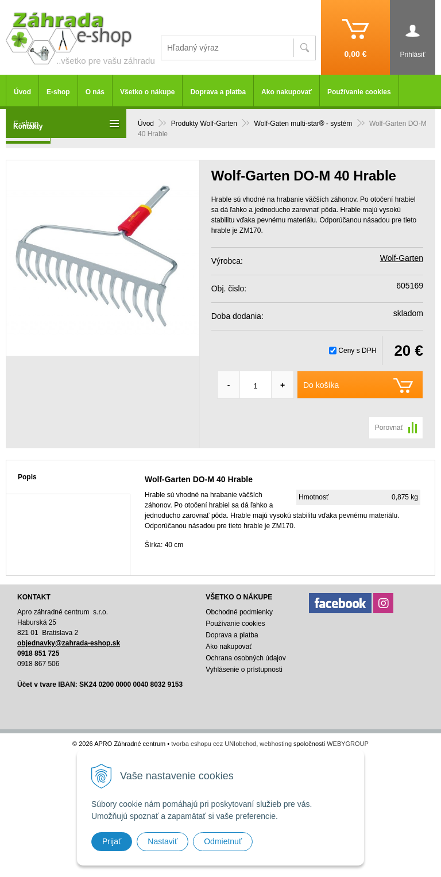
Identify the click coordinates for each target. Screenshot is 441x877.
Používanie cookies (359, 92)
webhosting (276, 743)
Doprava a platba (218, 92)
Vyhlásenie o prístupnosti (244, 670)
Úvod (22, 92)
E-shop (58, 92)
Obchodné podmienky (239, 612)
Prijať (111, 841)
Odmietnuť (223, 841)
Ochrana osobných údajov (245, 658)
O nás (95, 92)
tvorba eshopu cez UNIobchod (213, 743)
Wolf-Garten (401, 258)
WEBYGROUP (348, 743)
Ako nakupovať (286, 92)
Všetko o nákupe (147, 92)
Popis (27, 477)
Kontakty (27, 126)
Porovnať (389, 428)
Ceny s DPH (357, 351)
